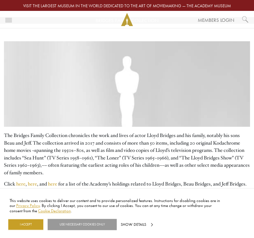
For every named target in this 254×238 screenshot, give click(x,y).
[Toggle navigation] (8, 19)
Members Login (216, 20)
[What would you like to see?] (245, 19)
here (20, 184)
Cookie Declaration (54, 210)
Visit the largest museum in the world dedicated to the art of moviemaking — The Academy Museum (127, 5)
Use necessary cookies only (82, 224)
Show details (133, 224)
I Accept (26, 224)
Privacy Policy (28, 205)
